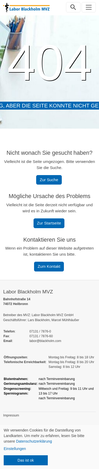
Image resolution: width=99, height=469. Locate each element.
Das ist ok (26, 460)
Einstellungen (15, 449)
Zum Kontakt (48, 266)
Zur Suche (49, 179)
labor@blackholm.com (45, 341)
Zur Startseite (49, 223)
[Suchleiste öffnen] (73, 7)
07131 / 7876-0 (40, 331)
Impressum (11, 415)
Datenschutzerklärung (34, 441)
